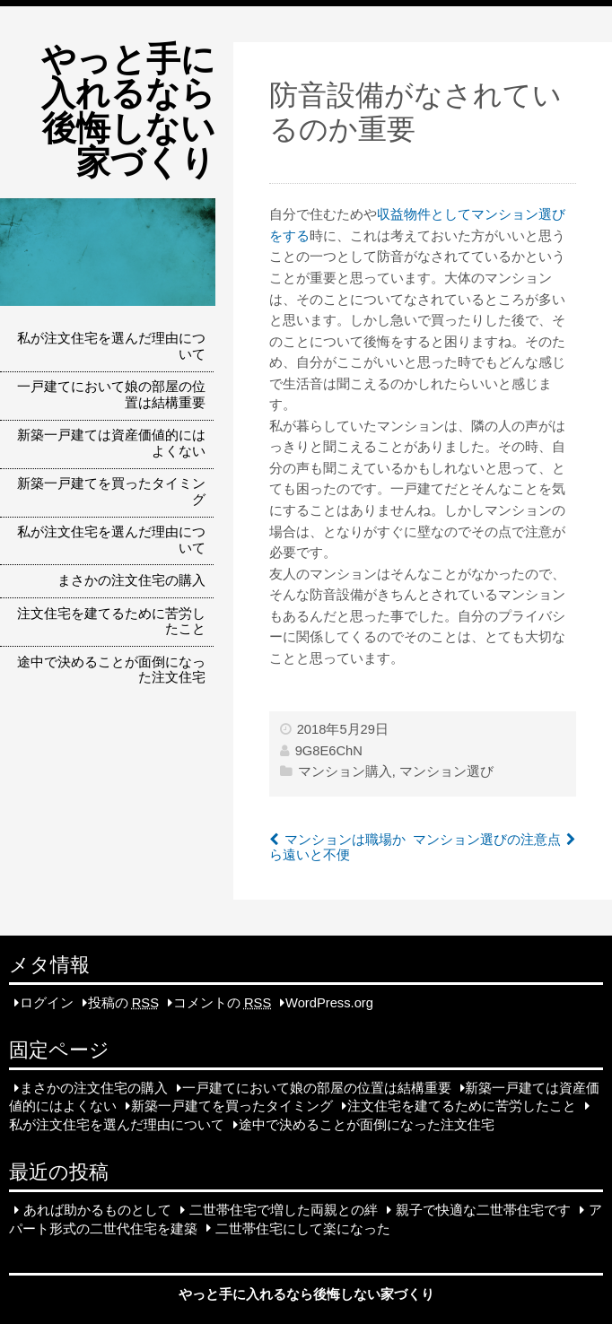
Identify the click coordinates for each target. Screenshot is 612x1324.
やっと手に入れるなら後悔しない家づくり (128, 110)
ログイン (47, 1003)
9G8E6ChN (329, 751)
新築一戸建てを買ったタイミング (111, 491)
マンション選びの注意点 (487, 839)
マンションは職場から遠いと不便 (337, 847)
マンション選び (446, 771)
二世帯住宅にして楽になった (302, 1228)
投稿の (123, 1003)
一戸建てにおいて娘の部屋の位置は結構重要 (111, 394)
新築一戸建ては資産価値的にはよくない (111, 443)
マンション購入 (345, 771)
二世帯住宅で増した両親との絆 (283, 1210)
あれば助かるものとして (97, 1210)
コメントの (222, 1003)
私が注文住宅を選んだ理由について (111, 346)
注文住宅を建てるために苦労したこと (111, 621)
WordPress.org (329, 1003)
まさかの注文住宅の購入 (131, 580)
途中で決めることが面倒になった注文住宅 (111, 670)
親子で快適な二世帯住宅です (483, 1210)
